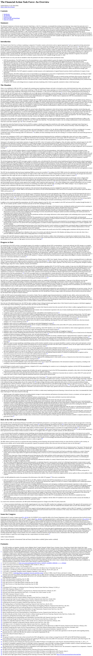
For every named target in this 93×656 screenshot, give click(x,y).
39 (90, 365)
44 (13, 416)
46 (62, 424)
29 (88, 336)
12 (53, 185)
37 (50, 359)
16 (41, 238)
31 (46, 345)
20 (47, 277)
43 (68, 384)
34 (47, 353)
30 (8, 341)
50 (42, 438)
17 (26, 256)
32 (67, 347)
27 (72, 330)
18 (48, 260)
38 (42, 363)
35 (61, 355)
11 (54, 181)
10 (76, 175)
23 (27, 321)
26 (58, 329)
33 (78, 350)
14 (15, 197)
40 (46, 376)
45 (38, 424)
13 (13, 190)
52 (51, 476)
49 (75, 428)
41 (85, 379)
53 (49, 533)
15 (82, 199)
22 (77, 318)
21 (1, 595)
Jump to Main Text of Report (8, 7)
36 (38, 358)
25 (30, 326)
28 (48, 333)
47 (78, 427)
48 (45, 428)
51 (80, 442)
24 (53, 323)
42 (35, 381)
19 (23, 273)
